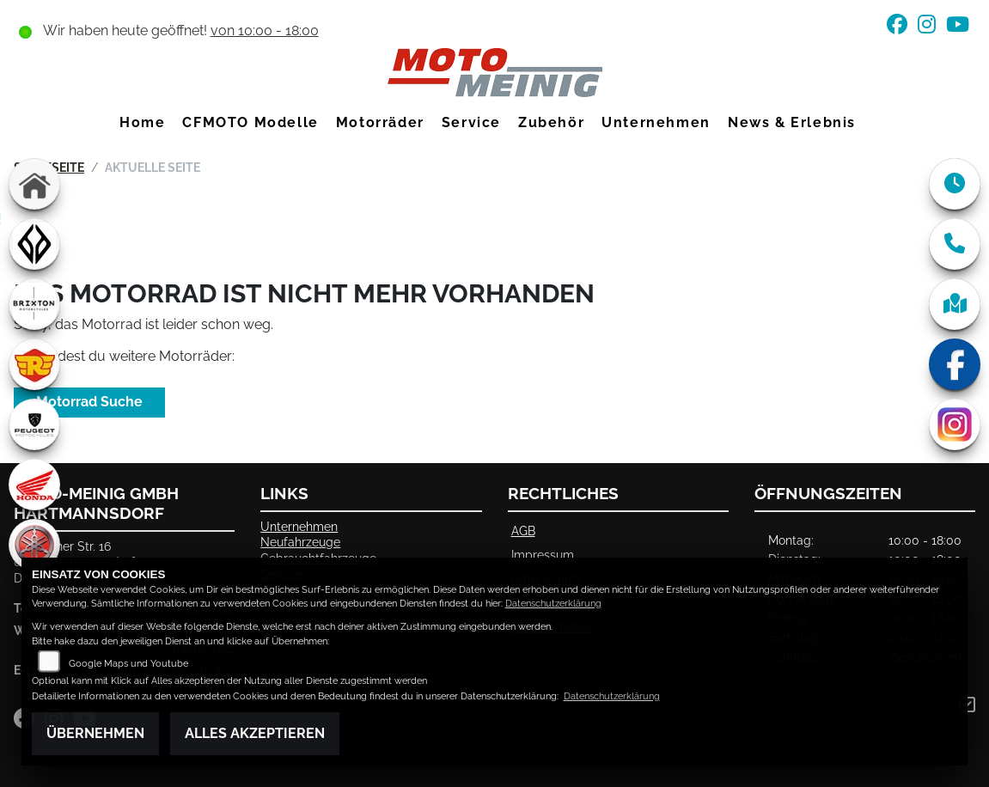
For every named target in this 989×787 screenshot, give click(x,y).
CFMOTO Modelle (250, 122)
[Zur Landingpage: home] (34, 184)
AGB (523, 530)
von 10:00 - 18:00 (265, 30)
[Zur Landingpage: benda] (34, 244)
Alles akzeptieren (255, 733)
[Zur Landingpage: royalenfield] (34, 364)
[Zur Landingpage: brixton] (34, 304)
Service (471, 122)
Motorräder (380, 122)
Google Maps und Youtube (128, 663)
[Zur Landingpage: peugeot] (34, 424)
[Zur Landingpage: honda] (34, 484)
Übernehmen (95, 733)
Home (142, 122)
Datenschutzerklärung (553, 603)
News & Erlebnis (792, 122)
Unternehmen (656, 122)
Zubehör (551, 122)
